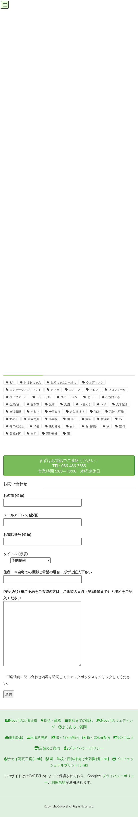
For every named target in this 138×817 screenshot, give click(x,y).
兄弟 (52, 404)
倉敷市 (35, 404)
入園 (67, 404)
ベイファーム (18, 397)
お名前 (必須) (42, 499)
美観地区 (15, 433)
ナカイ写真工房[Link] (23, 758)
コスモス (74, 389)
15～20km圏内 (96, 737)
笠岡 (122, 426)
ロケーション (69, 397)
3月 (12, 382)
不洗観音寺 (112, 397)
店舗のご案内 (47, 748)
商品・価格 (51, 720)
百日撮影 (91, 426)
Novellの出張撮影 (21, 720)
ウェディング (94, 382)
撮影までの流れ (79, 720)
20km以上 (123, 737)
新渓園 (105, 419)
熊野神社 (54, 426)
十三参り (54, 411)
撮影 (88, 419)
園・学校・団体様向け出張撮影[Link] (77, 758)
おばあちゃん (32, 382)
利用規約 (58, 782)
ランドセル (43, 397)
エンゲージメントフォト (25, 389)
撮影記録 (14, 737)
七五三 (91, 397)
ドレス (94, 389)
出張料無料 (37, 737)
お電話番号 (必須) (42, 538)
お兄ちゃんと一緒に (63, 382)
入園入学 (85, 404)
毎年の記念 (17, 426)
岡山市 (71, 419)
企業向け (15, 404)
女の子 (14, 419)
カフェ (55, 389)
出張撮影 (15, 411)
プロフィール (117, 389)
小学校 (53, 419)
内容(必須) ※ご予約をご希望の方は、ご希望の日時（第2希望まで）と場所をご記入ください (67, 628)
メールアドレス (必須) (42, 519)
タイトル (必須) (27, 557)
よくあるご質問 (72, 726)
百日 (73, 426)
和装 (97, 411)
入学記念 (122, 404)
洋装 (36, 426)
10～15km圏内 (65, 737)
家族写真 (33, 419)
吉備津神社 (77, 411)
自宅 (33, 433)
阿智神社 (52, 433)
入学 (103, 404)
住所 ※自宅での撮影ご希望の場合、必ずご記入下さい (47, 576)
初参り (35, 411)
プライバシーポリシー (84, 748)
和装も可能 (116, 411)
